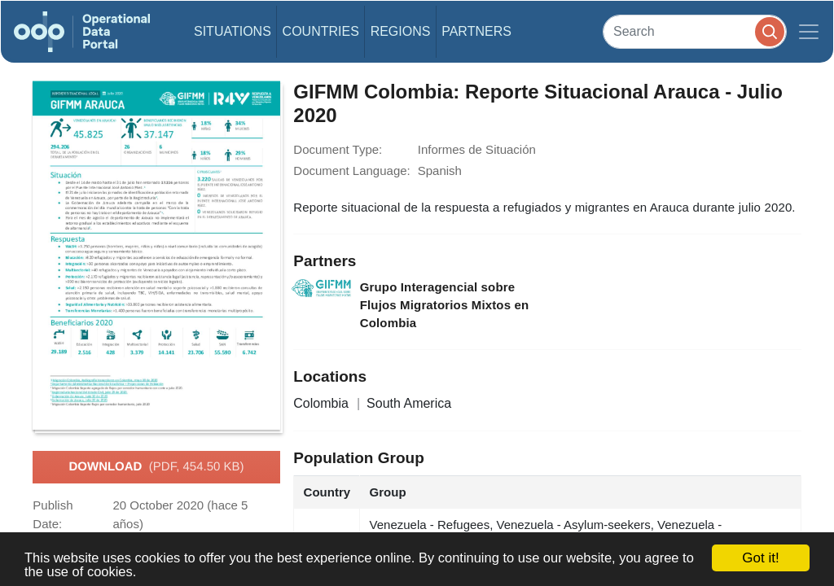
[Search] (695, 31)
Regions (401, 31)
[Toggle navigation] (809, 31)
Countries (321, 31)
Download (156, 467)
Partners (476, 31)
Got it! (760, 558)
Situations (232, 31)
